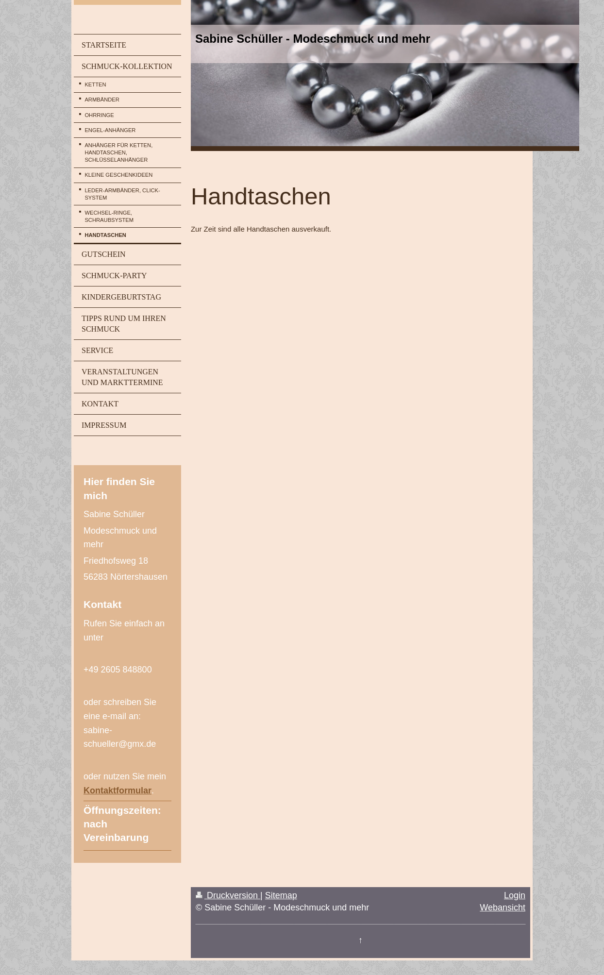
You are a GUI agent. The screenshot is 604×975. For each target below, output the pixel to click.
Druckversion (228, 895)
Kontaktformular (117, 790)
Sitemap (281, 895)
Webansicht (502, 907)
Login (514, 895)
